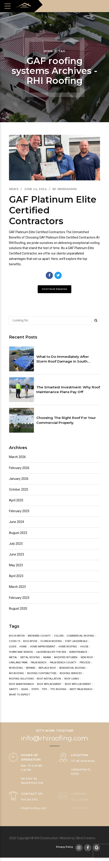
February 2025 (19, 511)
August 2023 (18, 533)
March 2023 (17, 587)
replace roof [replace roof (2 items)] (47, 668)
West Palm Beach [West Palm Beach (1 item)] (81, 689)
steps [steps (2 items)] (35, 689)
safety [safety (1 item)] (13, 689)
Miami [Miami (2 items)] (47, 657)
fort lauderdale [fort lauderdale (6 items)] (76, 641)
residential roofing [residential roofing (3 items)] (72, 668)
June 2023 (16, 554)
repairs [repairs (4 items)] (30, 668)
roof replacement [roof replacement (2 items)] (49, 684)
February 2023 (19, 598)
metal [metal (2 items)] (13, 657)
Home (48, 51)
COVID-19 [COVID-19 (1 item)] (14, 641)
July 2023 (16, 543)
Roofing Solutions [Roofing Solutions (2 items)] (21, 678)
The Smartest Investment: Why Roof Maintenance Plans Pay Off (68, 389)
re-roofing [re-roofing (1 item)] (16, 668)
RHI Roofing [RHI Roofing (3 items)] (16, 673)
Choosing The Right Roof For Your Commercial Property (66, 420)
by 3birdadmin (64, 189)
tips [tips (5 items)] (44, 689)
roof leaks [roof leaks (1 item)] (71, 678)
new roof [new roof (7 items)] (87, 657)
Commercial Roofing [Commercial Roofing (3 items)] (80, 636)
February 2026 (19, 468)
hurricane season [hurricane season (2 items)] (21, 652)
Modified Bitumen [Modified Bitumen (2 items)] (65, 657)
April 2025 (16, 500)
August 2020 (18, 608)
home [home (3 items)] (23, 646)
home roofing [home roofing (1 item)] (68, 646)
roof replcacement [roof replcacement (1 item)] (78, 684)
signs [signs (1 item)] (24, 689)
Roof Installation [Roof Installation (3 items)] (49, 678)
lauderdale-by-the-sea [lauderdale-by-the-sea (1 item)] (51, 652)
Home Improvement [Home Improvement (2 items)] (42, 646)
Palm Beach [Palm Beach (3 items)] (38, 663)
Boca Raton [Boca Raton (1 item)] (17, 636)
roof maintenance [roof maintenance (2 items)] (21, 684)
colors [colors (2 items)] (58, 636)
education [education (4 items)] (30, 641)
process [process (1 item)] (85, 663)
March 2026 (17, 457)
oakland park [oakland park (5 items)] (18, 663)
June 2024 (16, 522)
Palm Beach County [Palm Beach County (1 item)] (63, 663)
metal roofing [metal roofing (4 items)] (30, 657)
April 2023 (16, 576)
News (13, 189)
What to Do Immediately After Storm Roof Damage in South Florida (62, 359)
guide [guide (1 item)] (12, 646)
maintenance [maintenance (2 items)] (78, 652)
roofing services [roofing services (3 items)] (71, 673)
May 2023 (16, 565)
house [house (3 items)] (84, 646)
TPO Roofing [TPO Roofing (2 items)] (58, 689)
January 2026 (18, 478)
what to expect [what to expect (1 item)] (19, 694)
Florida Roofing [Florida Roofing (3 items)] (51, 641)
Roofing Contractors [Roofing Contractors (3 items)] (41, 673)
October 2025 (18, 489)
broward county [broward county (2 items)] (39, 636)
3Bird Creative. (86, 838)
